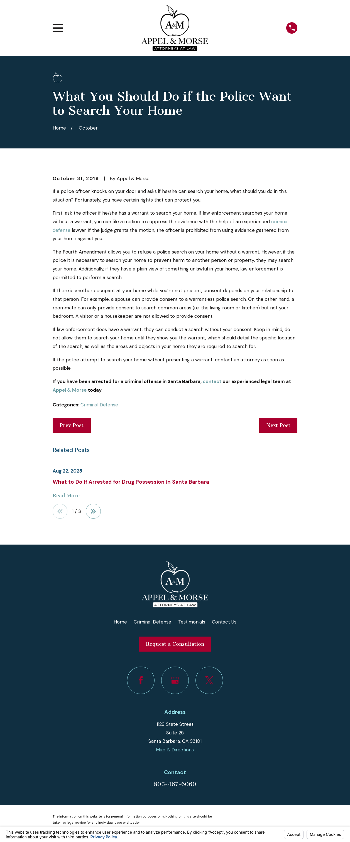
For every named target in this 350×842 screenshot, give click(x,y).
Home (120, 622)
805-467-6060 (175, 784)
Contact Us (224, 622)
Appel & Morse (70, 390)
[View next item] (93, 511)
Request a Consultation (175, 644)
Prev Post (72, 425)
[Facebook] (141, 680)
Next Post (278, 425)
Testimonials (191, 622)
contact (212, 381)
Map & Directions (175, 750)
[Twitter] (209, 680)
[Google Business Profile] (175, 680)
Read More (66, 495)
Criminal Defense (99, 405)
